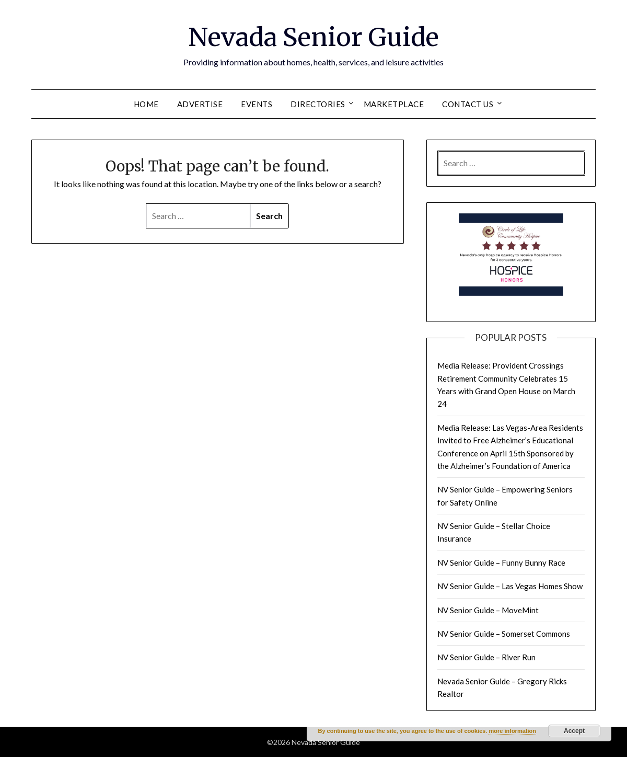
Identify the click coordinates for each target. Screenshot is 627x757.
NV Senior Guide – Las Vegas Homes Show (510, 586)
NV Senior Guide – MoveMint (488, 610)
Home (146, 104)
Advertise (200, 104)
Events (256, 104)
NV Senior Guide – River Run (486, 657)
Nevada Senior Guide (313, 37)
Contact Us (467, 104)
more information (512, 731)
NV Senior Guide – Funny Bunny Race (501, 562)
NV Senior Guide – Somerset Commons (503, 633)
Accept (574, 731)
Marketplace (394, 104)
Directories (318, 104)
